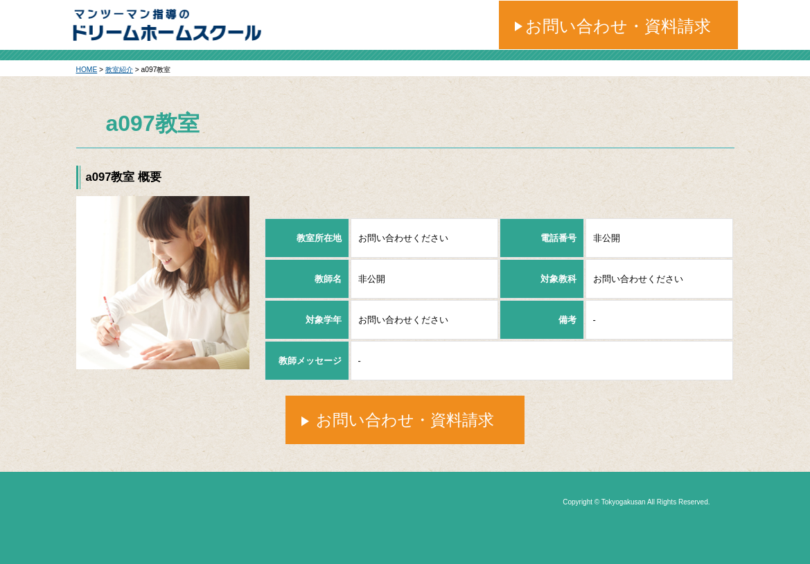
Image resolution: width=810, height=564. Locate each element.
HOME (87, 69)
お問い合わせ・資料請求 (618, 26)
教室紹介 (119, 69)
